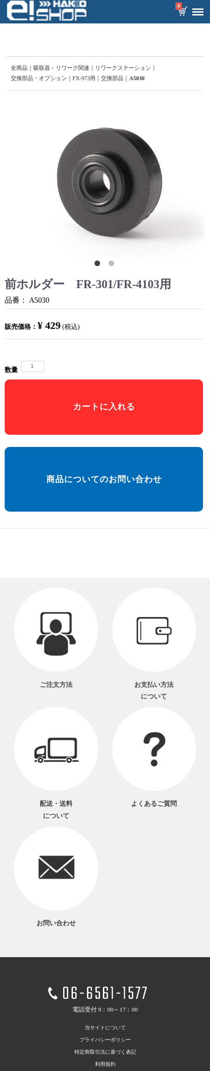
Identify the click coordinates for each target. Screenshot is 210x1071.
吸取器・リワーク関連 (61, 68)
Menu (195, 8)
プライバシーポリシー (105, 1039)
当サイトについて (105, 1027)
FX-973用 (83, 78)
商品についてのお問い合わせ (104, 479)
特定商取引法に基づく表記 (105, 1052)
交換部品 (112, 78)
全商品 (19, 68)
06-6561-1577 (105, 995)
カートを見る (182, 12)
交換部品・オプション (39, 78)
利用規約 (105, 1064)
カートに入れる (104, 406)
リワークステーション (123, 68)
